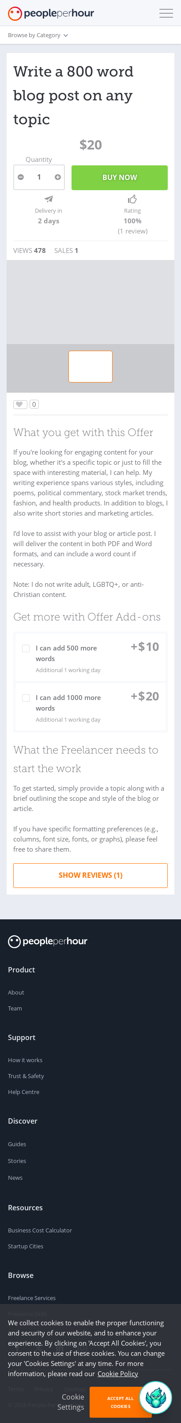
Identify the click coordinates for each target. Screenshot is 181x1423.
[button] (164, 13)
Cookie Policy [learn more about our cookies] (118, 1373)
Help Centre (23, 1092)
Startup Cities (25, 1246)
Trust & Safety (26, 1076)
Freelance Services (32, 1298)
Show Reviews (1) (90, 875)
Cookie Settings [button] (70, 1402)
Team (15, 1008)
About (16, 992)
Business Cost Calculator (40, 1230)
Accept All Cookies (120, 1402)
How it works (25, 1060)
